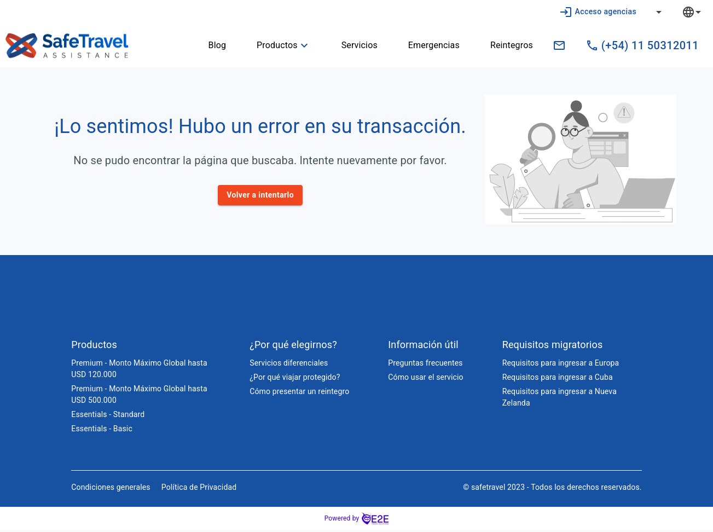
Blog (211, 45)
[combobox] (700, 12)
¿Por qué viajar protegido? (295, 379)
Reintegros (505, 45)
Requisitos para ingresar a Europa (560, 365)
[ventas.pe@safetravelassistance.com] (559, 45)
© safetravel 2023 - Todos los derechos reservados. (552, 489)
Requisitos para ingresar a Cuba (557, 379)
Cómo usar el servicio (425, 379)
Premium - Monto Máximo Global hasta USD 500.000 (139, 396)
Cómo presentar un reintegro (299, 393)
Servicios (353, 45)
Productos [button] (277, 45)
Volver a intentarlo (260, 195)
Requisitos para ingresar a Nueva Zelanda (559, 399)
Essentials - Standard (107, 416)
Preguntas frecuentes (425, 365)
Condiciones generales (110, 489)
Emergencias (427, 45)
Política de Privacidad (199, 489)
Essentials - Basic (101, 430)
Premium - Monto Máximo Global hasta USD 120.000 (139, 371)
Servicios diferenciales (289, 365)
